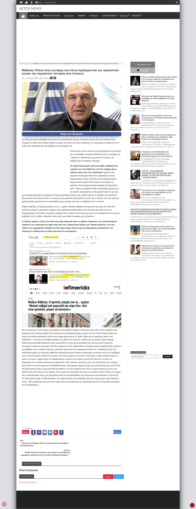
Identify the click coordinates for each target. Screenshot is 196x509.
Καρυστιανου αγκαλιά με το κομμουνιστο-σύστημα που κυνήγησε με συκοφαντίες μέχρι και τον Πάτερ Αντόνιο (158, 242)
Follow (117, 432)
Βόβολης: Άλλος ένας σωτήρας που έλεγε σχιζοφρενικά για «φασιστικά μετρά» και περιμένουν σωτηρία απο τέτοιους (70, 71)
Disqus (119, 467)
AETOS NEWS (30, 8)
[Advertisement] (98, 40)
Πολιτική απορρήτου (70, 500)
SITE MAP (57, 500)
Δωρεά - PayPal (50, 2)
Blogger (108, 467)
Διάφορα (124, 15)
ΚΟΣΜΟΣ (136, 15)
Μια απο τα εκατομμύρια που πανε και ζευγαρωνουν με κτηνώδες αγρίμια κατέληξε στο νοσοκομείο (159, 112)
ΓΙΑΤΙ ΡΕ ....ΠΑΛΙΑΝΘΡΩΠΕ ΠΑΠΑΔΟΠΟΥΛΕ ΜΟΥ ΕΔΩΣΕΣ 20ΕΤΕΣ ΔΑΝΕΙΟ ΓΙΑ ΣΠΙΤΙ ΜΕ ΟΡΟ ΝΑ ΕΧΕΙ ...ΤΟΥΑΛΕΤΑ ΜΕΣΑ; (158, 168)
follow (39, 2)
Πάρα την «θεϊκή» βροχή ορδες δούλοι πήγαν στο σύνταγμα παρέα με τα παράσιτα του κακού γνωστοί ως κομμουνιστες (159, 73)
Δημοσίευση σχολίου (28, 472)
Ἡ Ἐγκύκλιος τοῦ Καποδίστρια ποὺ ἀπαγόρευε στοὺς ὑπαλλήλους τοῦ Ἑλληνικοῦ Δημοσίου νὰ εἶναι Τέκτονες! (157, 148)
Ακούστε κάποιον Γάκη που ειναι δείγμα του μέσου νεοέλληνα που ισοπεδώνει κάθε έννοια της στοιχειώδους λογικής (159, 131)
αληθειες (28, 428)
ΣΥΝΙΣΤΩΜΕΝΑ (109, 15)
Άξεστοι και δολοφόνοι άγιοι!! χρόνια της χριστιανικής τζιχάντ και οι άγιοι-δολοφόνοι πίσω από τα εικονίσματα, (159, 223)
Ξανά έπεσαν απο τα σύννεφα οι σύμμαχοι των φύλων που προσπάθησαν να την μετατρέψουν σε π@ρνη (158, 186)
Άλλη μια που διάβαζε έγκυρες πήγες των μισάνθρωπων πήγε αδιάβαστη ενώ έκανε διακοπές (158, 92)
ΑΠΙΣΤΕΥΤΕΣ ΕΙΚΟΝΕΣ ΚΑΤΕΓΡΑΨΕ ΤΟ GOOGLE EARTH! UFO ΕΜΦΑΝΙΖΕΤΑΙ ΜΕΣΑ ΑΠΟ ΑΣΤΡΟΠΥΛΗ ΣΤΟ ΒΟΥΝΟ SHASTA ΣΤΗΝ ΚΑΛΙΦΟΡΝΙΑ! (153, 206)
